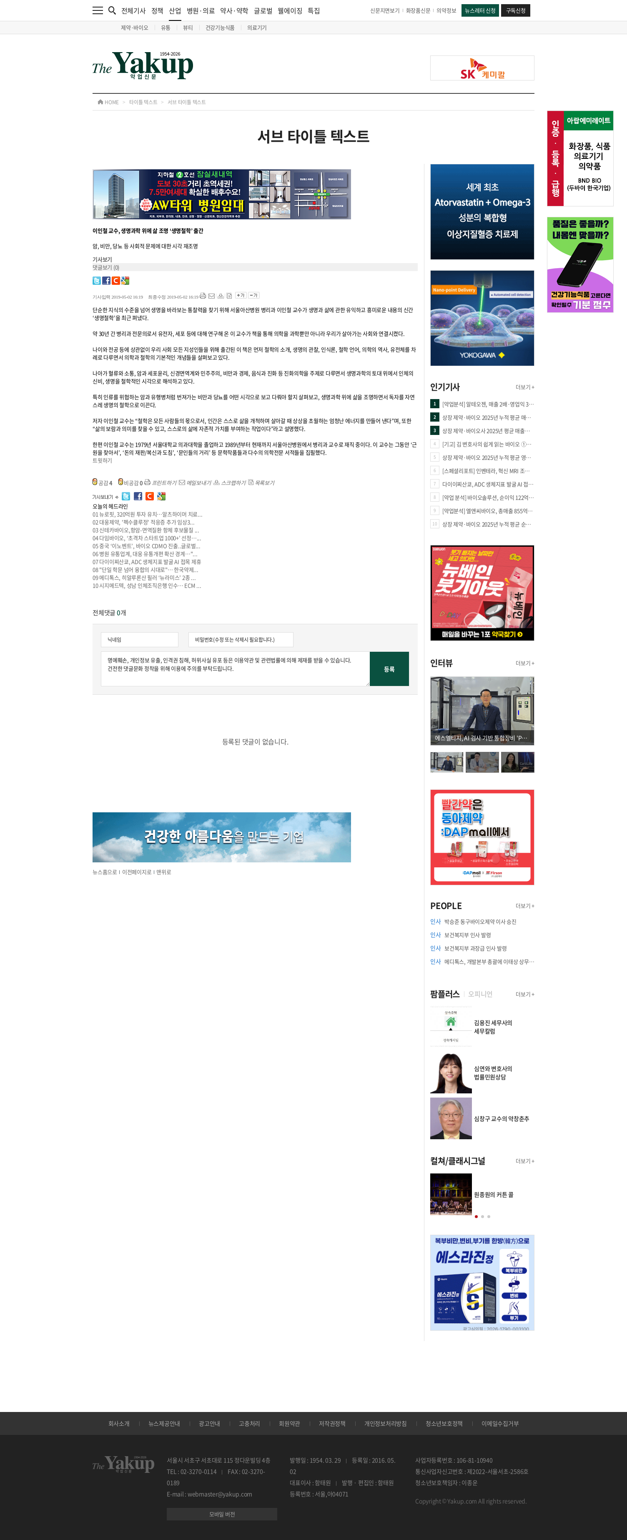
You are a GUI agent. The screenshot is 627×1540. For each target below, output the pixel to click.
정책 (157, 10)
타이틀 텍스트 (143, 102)
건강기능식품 (220, 27)
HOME (108, 102)
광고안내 (209, 1423)
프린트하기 (160, 483)
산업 (175, 13)
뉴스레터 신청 (480, 10)
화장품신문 (418, 10)
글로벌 (263, 10)
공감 (103, 483)
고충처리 (249, 1423)
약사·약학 (234, 10)
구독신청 (516, 10)
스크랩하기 (229, 483)
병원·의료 (201, 10)
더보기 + (525, 387)
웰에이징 (290, 10)
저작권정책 (332, 1423)
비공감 (130, 483)
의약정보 (446, 10)
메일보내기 (195, 483)
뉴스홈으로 (105, 872)
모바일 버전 (222, 1514)
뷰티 (188, 27)
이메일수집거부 (500, 1423)
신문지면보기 (385, 10)
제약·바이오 (134, 27)
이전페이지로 (137, 872)
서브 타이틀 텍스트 (187, 102)
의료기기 (257, 27)
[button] (476, 1216)
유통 (166, 27)
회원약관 (289, 1423)
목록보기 (261, 483)
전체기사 (133, 10)
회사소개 (119, 1423)
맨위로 (163, 872)
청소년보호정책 (444, 1423)
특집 (314, 10)
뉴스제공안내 (164, 1423)
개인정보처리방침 (385, 1423)
